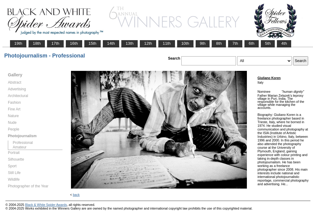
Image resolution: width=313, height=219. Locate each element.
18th (36, 43)
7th (235, 43)
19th (18, 43)
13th (129, 43)
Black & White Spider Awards (46, 205)
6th (251, 43)
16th (74, 43)
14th (111, 43)
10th (185, 43)
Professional (23, 143)
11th (166, 43)
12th (148, 43)
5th (268, 43)
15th (92, 43)
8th (219, 43)
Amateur (19, 147)
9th (203, 43)
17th (55, 43)
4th (284, 43)
